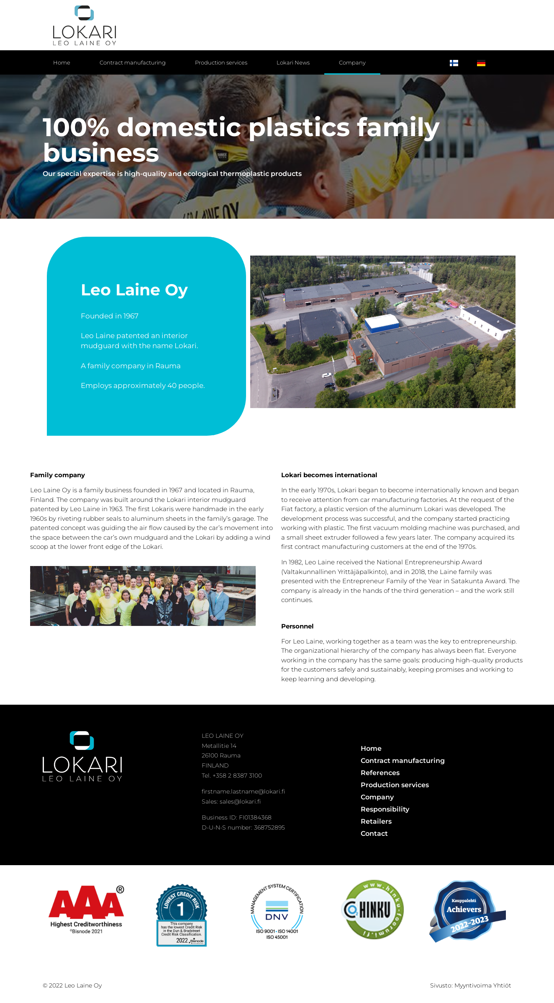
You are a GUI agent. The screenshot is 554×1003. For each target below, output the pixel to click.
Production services (221, 62)
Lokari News (293, 62)
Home (61, 62)
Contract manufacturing (133, 62)
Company (352, 62)
